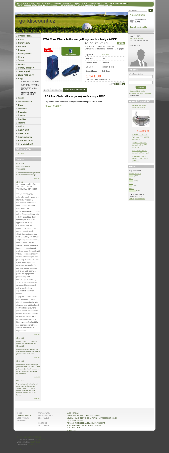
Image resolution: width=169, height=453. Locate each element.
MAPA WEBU (71, 430)
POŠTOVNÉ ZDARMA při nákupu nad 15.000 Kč (77, 5)
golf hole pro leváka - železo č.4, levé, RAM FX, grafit (139, 145)
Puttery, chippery (26, 68)
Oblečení (22, 108)
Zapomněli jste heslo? (138, 91)
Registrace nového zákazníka (140, 93)
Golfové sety (24, 43)
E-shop (20, 437)
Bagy (20, 78)
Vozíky (21, 98)
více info (37, 178)
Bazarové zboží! (25, 140)
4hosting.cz (35, 442)
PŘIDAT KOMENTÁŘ (53, 106)
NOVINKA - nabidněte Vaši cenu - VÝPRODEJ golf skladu (140, 137)
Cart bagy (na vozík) (30, 85)
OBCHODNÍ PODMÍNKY (118, 3)
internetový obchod (32, 437)
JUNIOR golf (24, 71)
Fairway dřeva (24, 53)
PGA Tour (105, 54)
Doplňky (22, 119)
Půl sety (22, 46)
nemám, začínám (135, 174)
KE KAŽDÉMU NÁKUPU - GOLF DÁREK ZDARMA (34, 3)
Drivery (21, 50)
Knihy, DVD (23, 130)
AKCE (21, 39)
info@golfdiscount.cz (30, 211)
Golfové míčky (25, 101)
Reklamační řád (105, 5)
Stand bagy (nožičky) (30, 82)
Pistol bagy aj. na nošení (28, 89)
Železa (21, 61)
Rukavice (22, 112)
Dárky (21, 126)
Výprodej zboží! (25, 144)
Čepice (21, 116)
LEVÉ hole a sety (26, 75)
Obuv (20, 105)
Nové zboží (23, 133)
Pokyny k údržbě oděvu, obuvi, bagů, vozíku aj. (37, 5)
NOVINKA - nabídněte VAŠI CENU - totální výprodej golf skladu (81, 3)
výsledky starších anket (137, 199)
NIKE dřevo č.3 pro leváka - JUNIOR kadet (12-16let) (140, 159)
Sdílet (19, 449)
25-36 (131, 184)
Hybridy (22, 57)
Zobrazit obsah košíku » (139, 27)
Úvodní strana (24, 36)
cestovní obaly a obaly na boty (28, 93)
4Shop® (41, 439)
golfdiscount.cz (24, 415)
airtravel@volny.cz (136, 38)
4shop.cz (31, 444)
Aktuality (21, 153)
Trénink (21, 123)
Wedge (21, 64)
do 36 (131, 179)
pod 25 (131, 189)
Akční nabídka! (25, 137)
